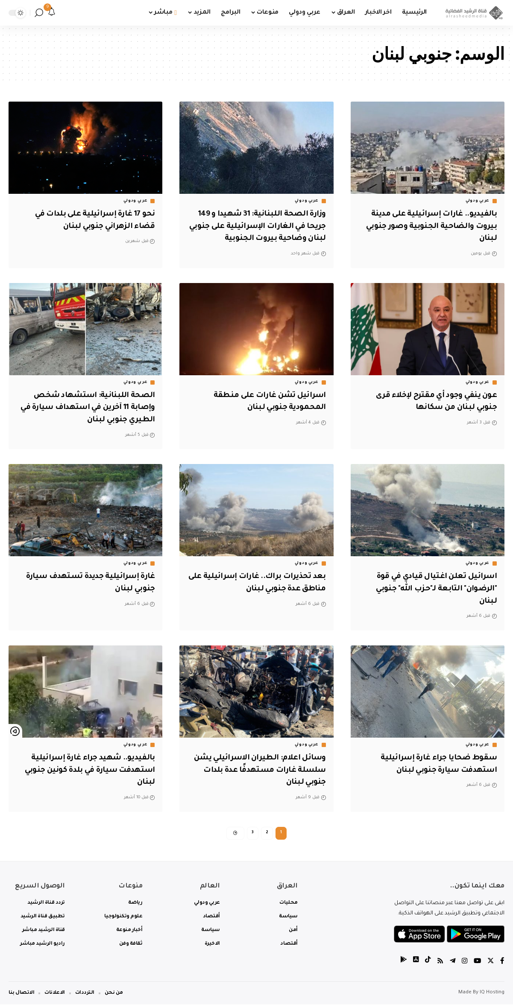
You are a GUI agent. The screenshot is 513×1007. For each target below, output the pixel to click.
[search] (39, 13)
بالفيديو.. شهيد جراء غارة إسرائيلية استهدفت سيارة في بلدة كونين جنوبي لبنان (88, 770)
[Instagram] (463, 964)
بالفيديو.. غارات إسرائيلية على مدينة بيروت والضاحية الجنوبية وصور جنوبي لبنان (428, 226)
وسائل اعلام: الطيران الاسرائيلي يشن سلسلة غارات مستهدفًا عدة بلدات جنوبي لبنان (260, 770)
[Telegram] (451, 964)
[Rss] (438, 964)
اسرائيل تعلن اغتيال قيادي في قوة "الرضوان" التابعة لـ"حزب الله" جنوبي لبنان (430, 589)
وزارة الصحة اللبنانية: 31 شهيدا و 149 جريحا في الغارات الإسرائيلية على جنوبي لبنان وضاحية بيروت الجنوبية (257, 226)
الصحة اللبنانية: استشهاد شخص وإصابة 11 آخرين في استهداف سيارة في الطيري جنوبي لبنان (87, 408)
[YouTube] (477, 964)
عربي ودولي (478, 201)
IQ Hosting (492, 995)
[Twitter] (490, 964)
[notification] (51, 12)
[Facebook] (502, 964)
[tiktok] (425, 964)
